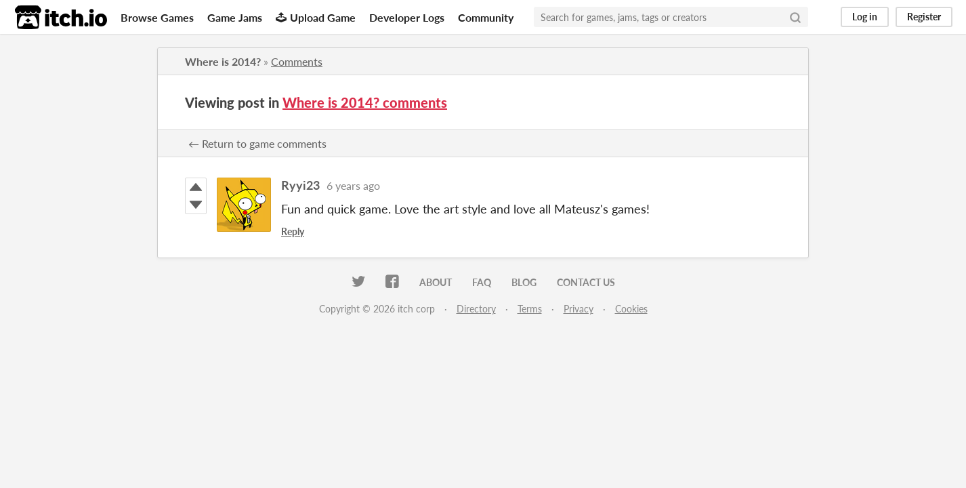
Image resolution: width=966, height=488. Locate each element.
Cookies (631, 308)
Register (924, 16)
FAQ (481, 282)
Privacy (578, 308)
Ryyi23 (300, 185)
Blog (524, 282)
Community (485, 17)
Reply (292, 231)
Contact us (586, 282)
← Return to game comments (257, 143)
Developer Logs (406, 17)
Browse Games (157, 17)
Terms (530, 308)
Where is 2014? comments (364, 102)
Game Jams (234, 17)
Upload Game (316, 17)
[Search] (795, 17)
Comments (296, 61)
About (435, 282)
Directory (476, 308)
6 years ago (353, 185)
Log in (864, 16)
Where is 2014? (223, 61)
